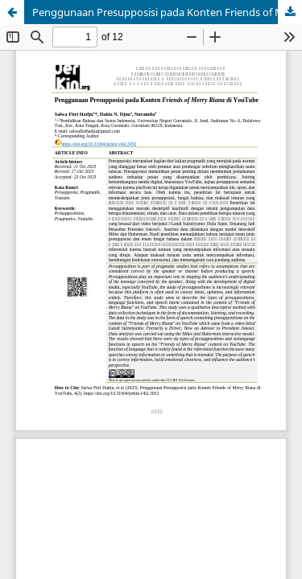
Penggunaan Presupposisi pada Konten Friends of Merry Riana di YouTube (167, 12)
